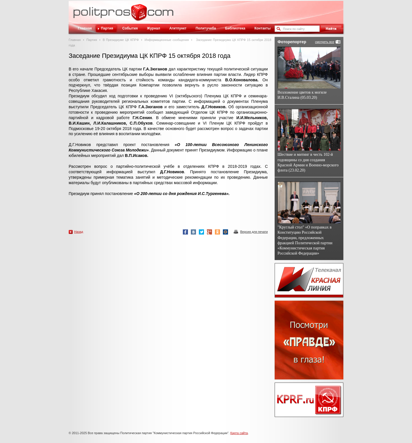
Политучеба (206, 28)
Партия (107, 28)
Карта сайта (239, 433)
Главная (85, 28)
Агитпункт (178, 28)
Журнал (153, 28)
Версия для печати (254, 231)
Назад (78, 231)
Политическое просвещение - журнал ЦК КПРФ (139, 15)
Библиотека (235, 28)
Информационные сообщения (166, 40)
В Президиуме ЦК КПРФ (121, 40)
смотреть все (324, 42)
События (130, 28)
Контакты (262, 28)
